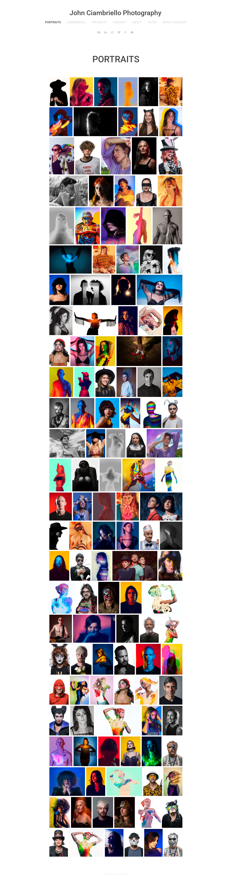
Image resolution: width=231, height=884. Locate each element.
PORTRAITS (53, 22)
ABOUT (137, 22)
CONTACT (119, 22)
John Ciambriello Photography (115, 12)
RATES (152, 22)
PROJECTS (99, 22)
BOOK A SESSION (174, 22)
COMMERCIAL (76, 22)
